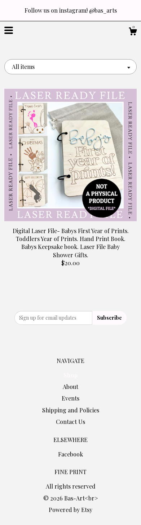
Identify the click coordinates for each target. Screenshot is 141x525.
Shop (70, 375)
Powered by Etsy (70, 509)
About (70, 386)
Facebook (70, 454)
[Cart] (133, 32)
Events (70, 398)
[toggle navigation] (8, 30)
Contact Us (70, 421)
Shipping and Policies (70, 410)
